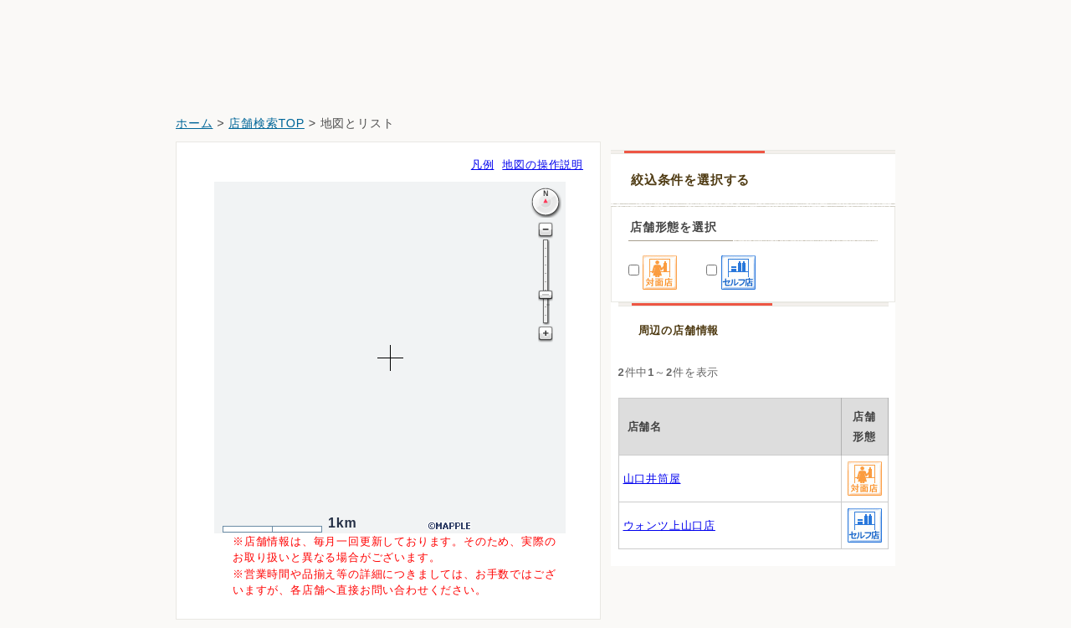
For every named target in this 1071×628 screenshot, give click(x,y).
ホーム (194, 123)
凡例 (483, 164)
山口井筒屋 (652, 478)
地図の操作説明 (542, 164)
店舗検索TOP (266, 123)
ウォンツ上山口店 (669, 525)
